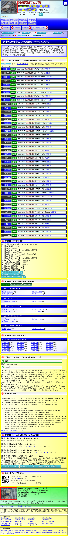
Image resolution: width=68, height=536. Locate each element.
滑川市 (8, 319)
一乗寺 (6, 69)
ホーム (41, 14)
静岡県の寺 (49, 349)
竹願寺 (7, 181)
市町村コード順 (16, 285)
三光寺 (7, 127)
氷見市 (6, 329)
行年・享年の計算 (20, 518)
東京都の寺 (49, 345)
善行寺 (7, 177)
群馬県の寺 (5, 345)
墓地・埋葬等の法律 (6, 521)
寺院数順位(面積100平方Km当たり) (11, 277)
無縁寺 (7, 220)
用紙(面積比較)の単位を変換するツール (30, 530)
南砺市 (37, 319)
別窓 (21, 272)
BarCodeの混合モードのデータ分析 (25, 532)
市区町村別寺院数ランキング (10, 272)
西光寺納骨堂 (10, 533)
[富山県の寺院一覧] (23, 64)
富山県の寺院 (21, 35)
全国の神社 (25, 33)
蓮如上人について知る (48, 521)
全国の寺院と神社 (7, 33)
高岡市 (7, 309)
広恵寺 (7, 119)
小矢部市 (37, 294)
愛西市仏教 (4, 530)
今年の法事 (31, 518)
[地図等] (47, 69)
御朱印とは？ (18, 523)
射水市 (37, 292)
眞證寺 (7, 146)
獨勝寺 (7, 193)
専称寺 (7, 166)
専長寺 (7, 170)
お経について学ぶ (20, 519)
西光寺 (7, 154)
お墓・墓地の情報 (6, 519)
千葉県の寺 (34, 345)
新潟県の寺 (20, 347)
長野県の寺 (20, 349)
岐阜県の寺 (34, 349)
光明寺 (7, 112)
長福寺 (7, 185)
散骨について (32, 519)
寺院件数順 (27, 285)
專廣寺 (7, 162)
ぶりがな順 (5, 285)
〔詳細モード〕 (6, 64)
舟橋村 (38, 329)
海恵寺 (6, 84)
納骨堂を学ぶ (5, 518)
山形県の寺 (5, 343)
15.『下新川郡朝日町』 (39, 27)
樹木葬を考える (5, 525)
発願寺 (7, 200)
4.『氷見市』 (17, 27)
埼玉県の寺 (20, 345)
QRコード (17, 478)
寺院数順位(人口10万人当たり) (10, 274)
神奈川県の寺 (6, 347)
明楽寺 (7, 224)
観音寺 (6, 88)
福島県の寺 (20, 343)
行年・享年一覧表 (47, 518)
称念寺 (7, 142)
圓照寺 (6, 73)
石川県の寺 (34, 347)
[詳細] (13, 69)
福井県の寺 (49, 347)
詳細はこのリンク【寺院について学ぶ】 (13, 430)
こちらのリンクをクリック (32, 446)
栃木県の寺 (49, 343)
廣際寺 (7, 123)
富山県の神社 (41, 33)
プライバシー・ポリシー (8, 506)
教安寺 (6, 96)
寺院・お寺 (31, 521)
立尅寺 (7, 235)
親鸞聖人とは (32, 523)
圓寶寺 (6, 81)
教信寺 (6, 100)
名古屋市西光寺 (13, 530)
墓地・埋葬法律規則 (47, 523)
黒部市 (37, 301)
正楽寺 (7, 150)
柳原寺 (7, 228)
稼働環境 (20, 506)
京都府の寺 (49, 351)
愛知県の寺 (5, 351)
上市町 (8, 301)
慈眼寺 (7, 131)
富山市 (37, 311)
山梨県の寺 (5, 349)
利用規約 (28, 506)
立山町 (38, 309)
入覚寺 (7, 197)
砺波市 (7, 311)
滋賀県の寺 (34, 351)
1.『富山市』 (6, 27)
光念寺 (7, 108)
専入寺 (7, 173)
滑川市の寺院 (37, 35)
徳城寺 (7, 189)
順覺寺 (7, 135)
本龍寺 (7, 216)
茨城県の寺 (34, 343)
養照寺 (7, 231)
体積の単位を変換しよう (49, 530)
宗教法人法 (18, 521)
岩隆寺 (6, 92)
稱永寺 (7, 139)
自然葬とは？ (45, 519)
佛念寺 (7, 204)
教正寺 (7, 104)
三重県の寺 (20, 351)
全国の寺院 (5, 35)
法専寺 (7, 208)
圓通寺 (6, 77)
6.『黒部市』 (25, 27)
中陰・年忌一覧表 (6, 523)
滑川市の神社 (57, 33)
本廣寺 (7, 212)
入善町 (9, 321)
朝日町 (7, 292)
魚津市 (7, 294)
